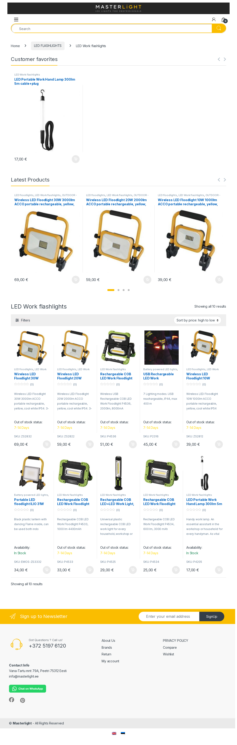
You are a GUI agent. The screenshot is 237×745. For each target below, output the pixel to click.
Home (15, 46)
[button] (110, 290)
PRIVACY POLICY (175, 640)
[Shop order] (197, 320)
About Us (108, 640)
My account (110, 661)
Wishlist (168, 654)
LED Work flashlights (27, 74)
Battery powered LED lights (160, 369)
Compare (170, 647)
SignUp (211, 616)
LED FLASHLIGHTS (48, 46)
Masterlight (22, 723)
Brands (107, 647)
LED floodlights (24, 195)
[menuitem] (114, 733)
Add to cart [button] (76, 159)
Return (106, 654)
